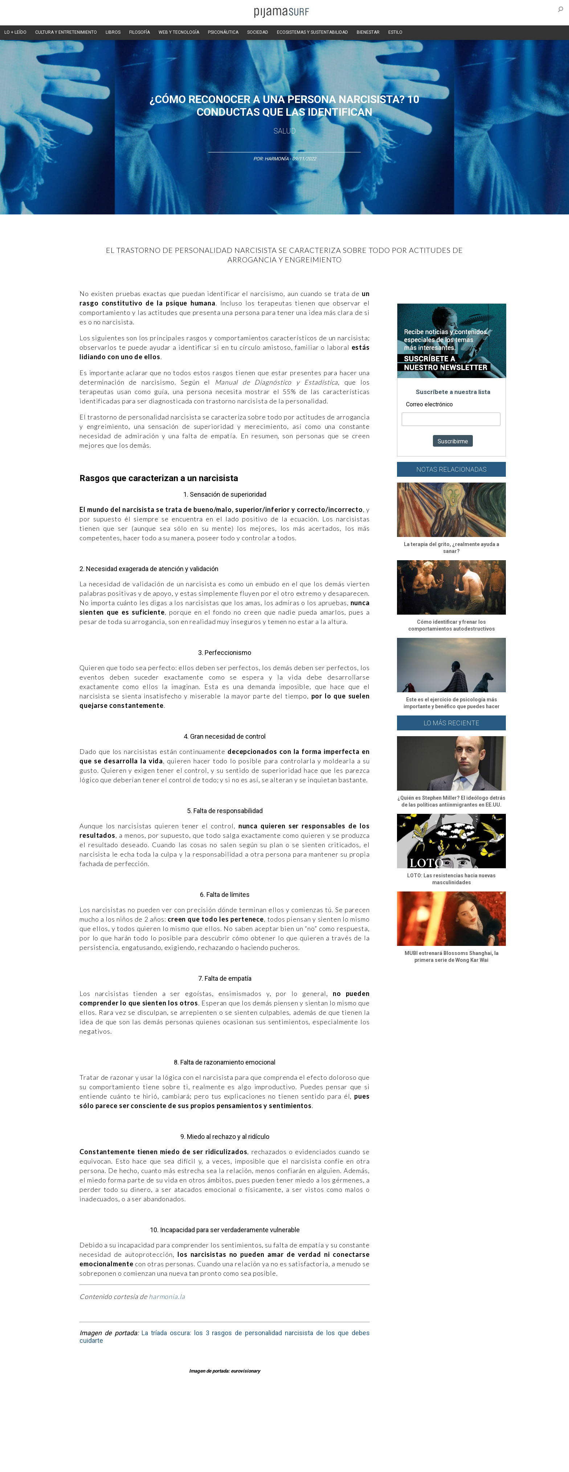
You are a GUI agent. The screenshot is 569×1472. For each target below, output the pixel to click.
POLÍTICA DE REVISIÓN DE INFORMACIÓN (322, 1449)
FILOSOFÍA (139, 32)
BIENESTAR (368, 32)
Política (261, 1410)
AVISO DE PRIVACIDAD (89, 1449)
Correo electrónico (429, 404)
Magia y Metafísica (228, 1410)
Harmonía (276, 158)
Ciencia (120, 1410)
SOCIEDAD (257, 32)
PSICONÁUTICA (223, 32)
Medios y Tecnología (180, 1410)
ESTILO (395, 32)
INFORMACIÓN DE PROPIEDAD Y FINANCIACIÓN (114, 1462)
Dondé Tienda (309, 1462)
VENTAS (127, 1449)
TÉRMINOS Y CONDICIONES (201, 1449)
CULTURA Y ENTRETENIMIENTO (66, 32)
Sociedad (319, 1410)
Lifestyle (397, 1410)
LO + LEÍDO (15, 32)
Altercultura (78, 1410)
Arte (102, 1410)
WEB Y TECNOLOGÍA (179, 32)
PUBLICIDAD (155, 1449)
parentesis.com (184, 1462)
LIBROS (113, 32)
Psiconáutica (289, 1410)
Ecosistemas (349, 1410)
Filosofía (144, 1410)
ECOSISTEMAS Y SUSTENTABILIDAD (312, 32)
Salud (285, 131)
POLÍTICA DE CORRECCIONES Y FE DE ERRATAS (418, 1449)
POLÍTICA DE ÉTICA (255, 1449)
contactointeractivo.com (263, 1462)
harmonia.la (167, 1296)
